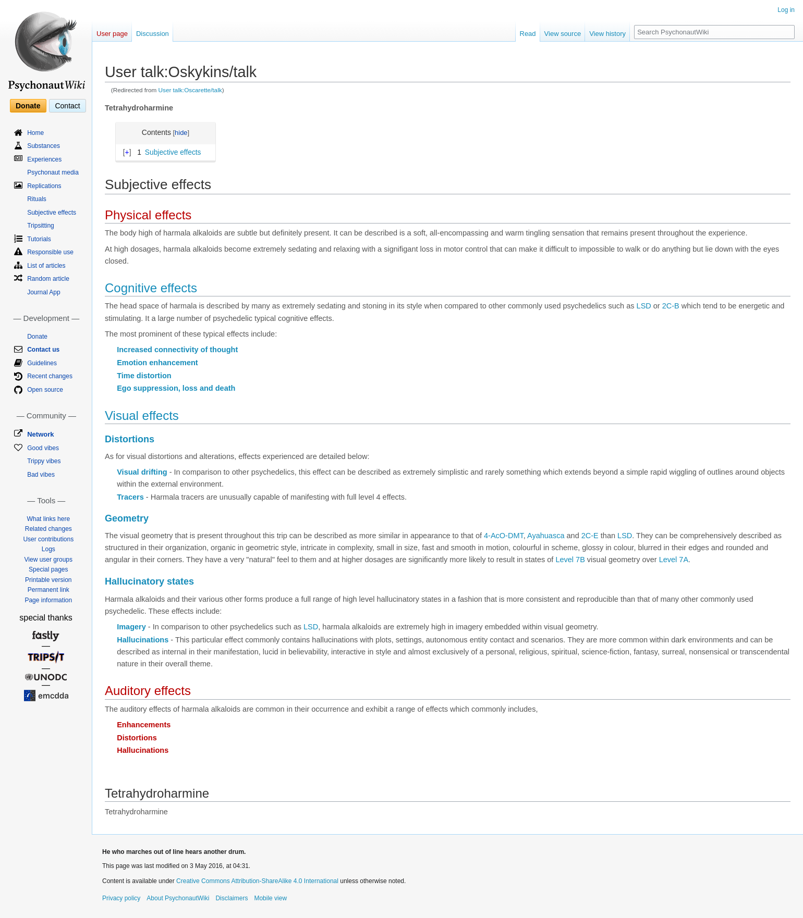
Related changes (48, 528)
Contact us (43, 349)
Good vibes (43, 448)
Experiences (44, 159)
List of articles (46, 265)
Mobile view (270, 898)
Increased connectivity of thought (177, 349)
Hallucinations (142, 640)
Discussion (152, 34)
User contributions (48, 539)
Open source (45, 389)
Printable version (48, 580)
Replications (44, 186)
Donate (28, 106)
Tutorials (39, 239)
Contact (67, 106)
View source (562, 34)
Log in (786, 10)
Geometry (127, 518)
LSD (644, 306)
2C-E (590, 535)
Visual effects (142, 415)
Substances (43, 146)
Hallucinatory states (149, 581)
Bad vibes (41, 474)
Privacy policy (121, 898)
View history (607, 34)
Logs (48, 549)
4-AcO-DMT (504, 535)
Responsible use (50, 252)
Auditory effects (148, 691)
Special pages (48, 569)
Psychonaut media (53, 172)
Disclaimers (231, 898)
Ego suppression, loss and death (176, 388)
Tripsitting (40, 225)
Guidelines (42, 363)
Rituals (36, 199)
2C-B (670, 306)
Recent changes (49, 376)
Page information (48, 600)
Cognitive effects (151, 288)
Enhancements (144, 725)
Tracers (130, 497)
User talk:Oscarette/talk (190, 89)
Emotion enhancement (157, 362)
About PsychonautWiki (178, 898)
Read (528, 34)
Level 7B (570, 559)
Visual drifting (142, 472)
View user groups (49, 559)
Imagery (131, 627)
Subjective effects (51, 212)
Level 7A (673, 559)
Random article (48, 278)
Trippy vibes (43, 461)
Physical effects (148, 215)
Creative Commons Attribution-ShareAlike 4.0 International (257, 881)
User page (112, 34)
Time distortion (144, 375)
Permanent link (48, 589)
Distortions (129, 439)
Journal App (43, 292)
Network (40, 434)
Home (35, 133)
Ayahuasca (545, 535)
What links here (48, 519)
